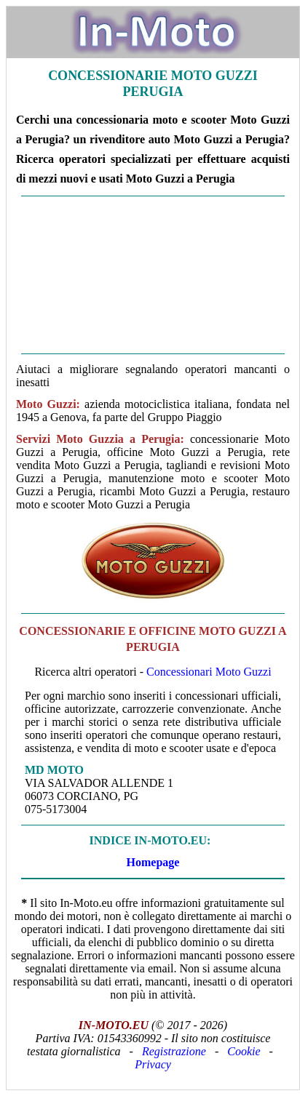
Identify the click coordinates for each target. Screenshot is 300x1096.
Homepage (153, 862)
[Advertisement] (153, 275)
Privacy (153, 1064)
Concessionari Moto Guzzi (209, 671)
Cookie (243, 1051)
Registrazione (174, 1051)
